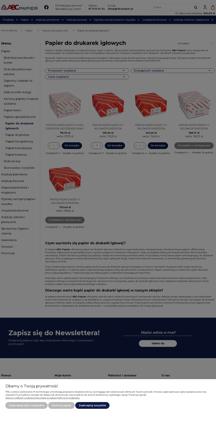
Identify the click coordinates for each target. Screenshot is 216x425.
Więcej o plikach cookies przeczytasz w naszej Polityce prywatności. (42, 397)
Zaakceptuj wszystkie (92, 405)
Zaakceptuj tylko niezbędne (26, 405)
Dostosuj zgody (61, 405)
